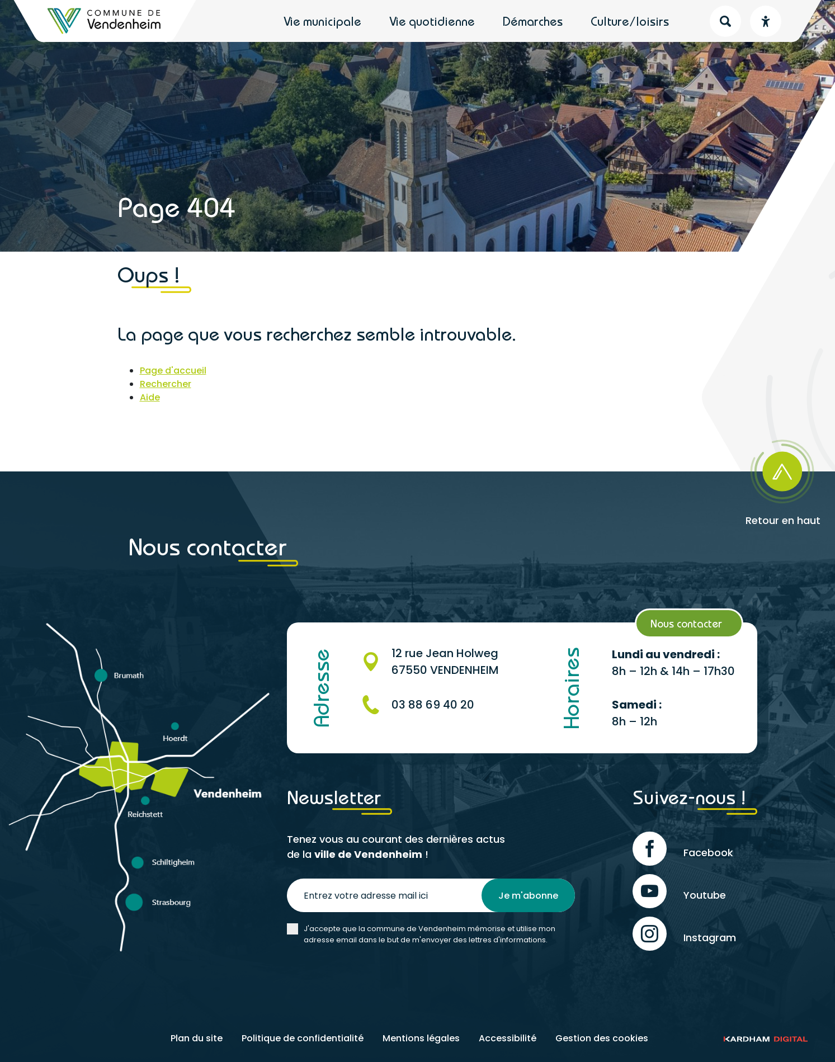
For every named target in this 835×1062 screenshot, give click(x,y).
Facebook (683, 849)
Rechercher (165, 383)
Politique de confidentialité (303, 1038)
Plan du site (197, 1038)
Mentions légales (421, 1038)
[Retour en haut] (751, 479)
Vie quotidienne (432, 21)
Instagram (684, 934)
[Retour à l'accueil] (105, 21)
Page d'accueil (173, 370)
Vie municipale (322, 21)
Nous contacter (686, 623)
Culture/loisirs (630, 21)
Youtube (679, 891)
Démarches (533, 21)
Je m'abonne (528, 895)
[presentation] (372, 978)
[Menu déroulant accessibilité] (765, 21)
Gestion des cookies (601, 1038)
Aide (150, 397)
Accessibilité (507, 1038)
